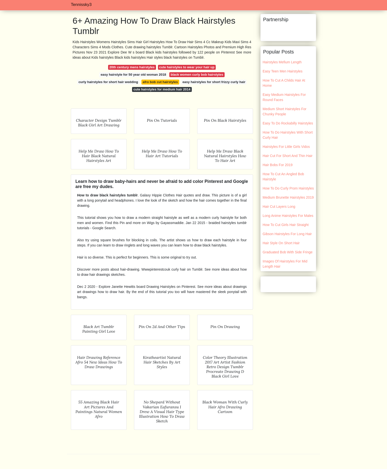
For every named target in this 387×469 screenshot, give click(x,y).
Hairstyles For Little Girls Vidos (286, 147)
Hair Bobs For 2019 (277, 165)
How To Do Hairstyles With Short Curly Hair (288, 134)
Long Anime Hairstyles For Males (288, 216)
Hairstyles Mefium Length (282, 62)
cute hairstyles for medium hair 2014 (162, 89)
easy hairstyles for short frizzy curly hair (213, 82)
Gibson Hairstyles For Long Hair (287, 234)
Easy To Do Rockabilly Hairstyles (288, 123)
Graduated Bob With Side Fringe (287, 252)
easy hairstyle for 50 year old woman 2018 (133, 74)
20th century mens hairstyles (132, 67)
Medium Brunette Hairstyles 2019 (288, 197)
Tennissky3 (81, 4)
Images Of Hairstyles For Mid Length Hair (285, 263)
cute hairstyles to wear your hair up (186, 67)
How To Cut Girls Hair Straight (286, 225)
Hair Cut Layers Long (279, 206)
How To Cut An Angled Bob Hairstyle (283, 176)
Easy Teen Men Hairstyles (283, 71)
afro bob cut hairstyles (160, 82)
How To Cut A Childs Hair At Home (284, 82)
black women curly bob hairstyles (197, 74)
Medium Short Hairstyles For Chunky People (284, 111)
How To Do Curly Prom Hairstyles (288, 188)
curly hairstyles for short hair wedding (108, 82)
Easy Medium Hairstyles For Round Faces (284, 97)
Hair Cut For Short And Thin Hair (287, 156)
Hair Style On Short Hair (281, 243)
